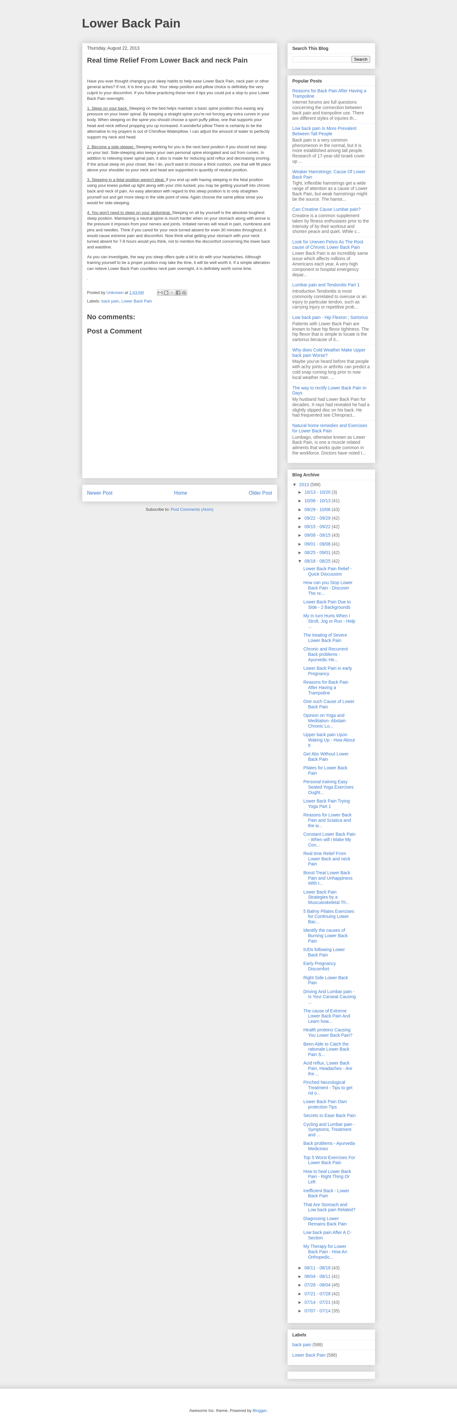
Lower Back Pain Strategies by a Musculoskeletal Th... (326, 897)
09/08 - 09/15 (318, 535)
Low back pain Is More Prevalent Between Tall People (324, 131)
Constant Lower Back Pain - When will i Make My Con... (329, 839)
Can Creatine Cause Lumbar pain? (326, 209)
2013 (304, 484)
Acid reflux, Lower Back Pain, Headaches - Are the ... (327, 1068)
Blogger (260, 1410)
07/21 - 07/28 (318, 1293)
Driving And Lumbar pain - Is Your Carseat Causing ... (329, 997)
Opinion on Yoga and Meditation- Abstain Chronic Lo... (324, 721)
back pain (110, 301)
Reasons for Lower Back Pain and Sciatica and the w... (327, 820)
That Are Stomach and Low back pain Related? (329, 1207)
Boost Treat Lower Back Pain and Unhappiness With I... (327, 878)
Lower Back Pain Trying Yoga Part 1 (326, 803)
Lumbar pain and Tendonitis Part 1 (326, 284)
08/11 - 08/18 (318, 1267)
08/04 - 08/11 (318, 1276)
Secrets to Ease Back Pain (329, 1115)
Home (180, 493)
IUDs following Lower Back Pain (324, 952)
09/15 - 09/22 (318, 526)
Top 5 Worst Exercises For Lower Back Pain (329, 1160)
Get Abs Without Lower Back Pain (325, 756)
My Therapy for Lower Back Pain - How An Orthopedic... (325, 1252)
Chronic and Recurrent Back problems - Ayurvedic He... (325, 654)
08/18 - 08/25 (318, 561)
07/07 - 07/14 (318, 1310)
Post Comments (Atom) (192, 509)
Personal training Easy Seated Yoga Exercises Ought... (328, 787)
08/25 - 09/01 (318, 552)
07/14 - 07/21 (318, 1302)
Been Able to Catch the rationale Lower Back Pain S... (326, 1049)
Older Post (260, 493)
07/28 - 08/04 (318, 1284)
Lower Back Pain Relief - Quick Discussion (327, 571)
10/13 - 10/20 (318, 492)
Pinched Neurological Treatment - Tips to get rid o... (327, 1088)
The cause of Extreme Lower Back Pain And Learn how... (326, 1016)
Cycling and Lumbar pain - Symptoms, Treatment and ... (329, 1130)
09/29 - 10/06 (318, 509)
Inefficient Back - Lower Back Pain (326, 1193)
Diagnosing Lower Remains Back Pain (324, 1221)
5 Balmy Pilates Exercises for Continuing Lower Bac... (328, 917)
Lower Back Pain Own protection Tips (325, 1104)
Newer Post (100, 493)
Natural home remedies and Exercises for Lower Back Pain (329, 428)
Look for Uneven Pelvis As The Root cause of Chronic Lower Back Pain (328, 244)
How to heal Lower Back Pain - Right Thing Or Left (327, 1177)
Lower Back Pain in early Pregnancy (327, 671)
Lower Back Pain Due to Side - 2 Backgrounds (327, 604)
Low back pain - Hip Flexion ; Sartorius (330, 317)
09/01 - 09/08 (318, 544)
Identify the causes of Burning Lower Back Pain (325, 936)
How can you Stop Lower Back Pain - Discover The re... (327, 588)
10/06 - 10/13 (318, 500)
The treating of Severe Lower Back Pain (325, 637)
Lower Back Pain (131, 23)
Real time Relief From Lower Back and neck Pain (326, 859)
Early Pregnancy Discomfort (319, 966)
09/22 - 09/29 (318, 518)
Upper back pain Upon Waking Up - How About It (329, 740)
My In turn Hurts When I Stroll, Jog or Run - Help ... (329, 621)
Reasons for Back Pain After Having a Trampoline (325, 687)
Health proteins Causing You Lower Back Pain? (327, 1032)
